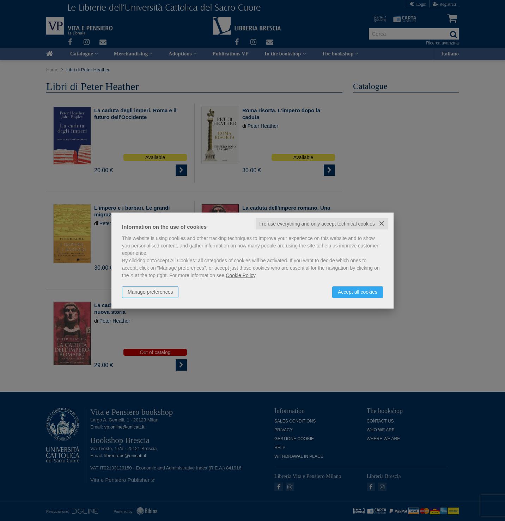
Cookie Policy (240, 275)
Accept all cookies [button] (357, 292)
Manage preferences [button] (150, 292)
